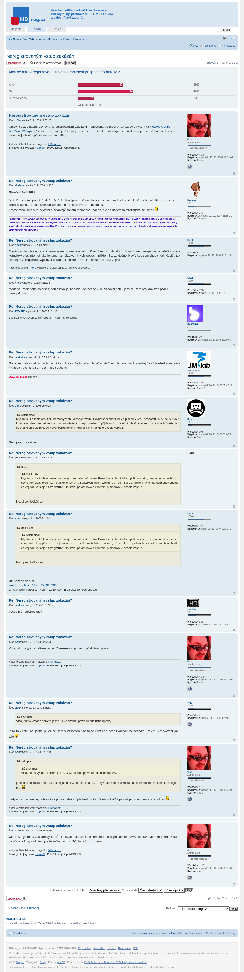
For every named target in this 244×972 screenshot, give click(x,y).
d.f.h (17, 120)
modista (19, 605)
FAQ (196, 45)
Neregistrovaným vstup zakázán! (41, 56)
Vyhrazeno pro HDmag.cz (45, 39)
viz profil (40, 147)
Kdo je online (16, 918)
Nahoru (234, 173)
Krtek (18, 245)
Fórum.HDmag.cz (73, 39)
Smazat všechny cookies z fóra (157, 933)
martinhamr (21, 357)
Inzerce (111, 948)
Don (17, 405)
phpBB (61, 962)
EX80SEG (20, 311)
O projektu (84, 948)
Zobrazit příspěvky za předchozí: (85, 890)
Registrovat (210, 45)
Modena (19, 185)
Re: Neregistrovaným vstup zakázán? (40, 181)
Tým (134, 933)
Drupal (20, 962)
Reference (124, 948)
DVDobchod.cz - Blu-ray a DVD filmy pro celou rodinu (115, 962)
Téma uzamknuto (16, 63)
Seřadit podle (142, 890)
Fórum (36, 29)
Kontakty (99, 948)
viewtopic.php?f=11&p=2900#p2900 (33, 585)
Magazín (15, 29)
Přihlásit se (228, 45)
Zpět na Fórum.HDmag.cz (24, 908)
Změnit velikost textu (231, 38)
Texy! (43, 962)
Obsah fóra (20, 39)
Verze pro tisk (224, 38)
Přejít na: (170, 908)
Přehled (56, 29)
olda (17, 707)
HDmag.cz (54, 144)
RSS (135, 948)
